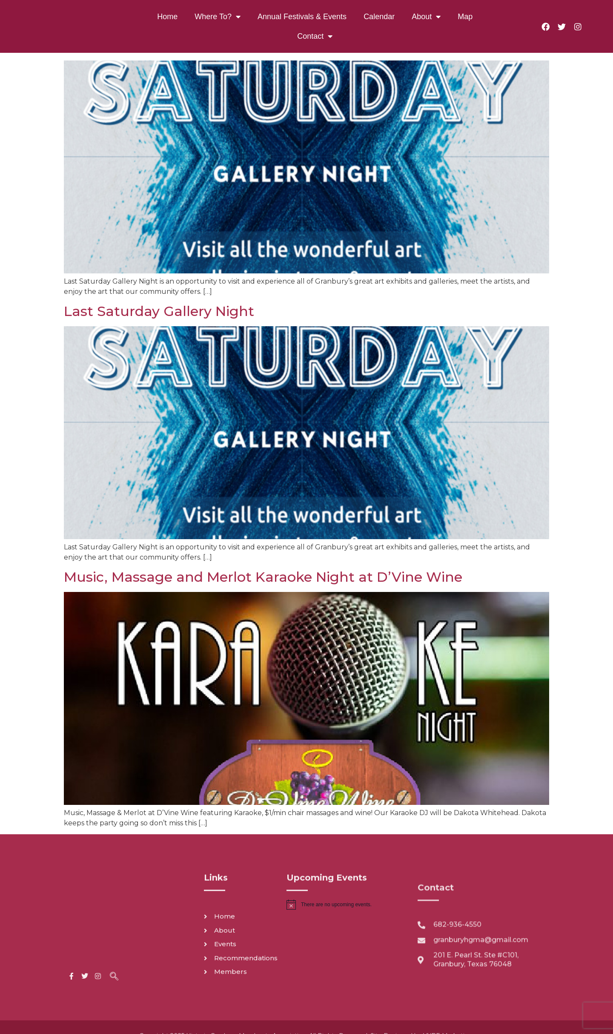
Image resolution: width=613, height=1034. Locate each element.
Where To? (218, 17)
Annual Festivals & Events (302, 16)
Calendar (379, 16)
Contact (314, 36)
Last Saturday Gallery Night (159, 311)
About (426, 17)
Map (465, 16)
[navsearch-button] (114, 925)
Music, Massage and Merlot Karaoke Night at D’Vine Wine (263, 577)
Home (167, 16)
